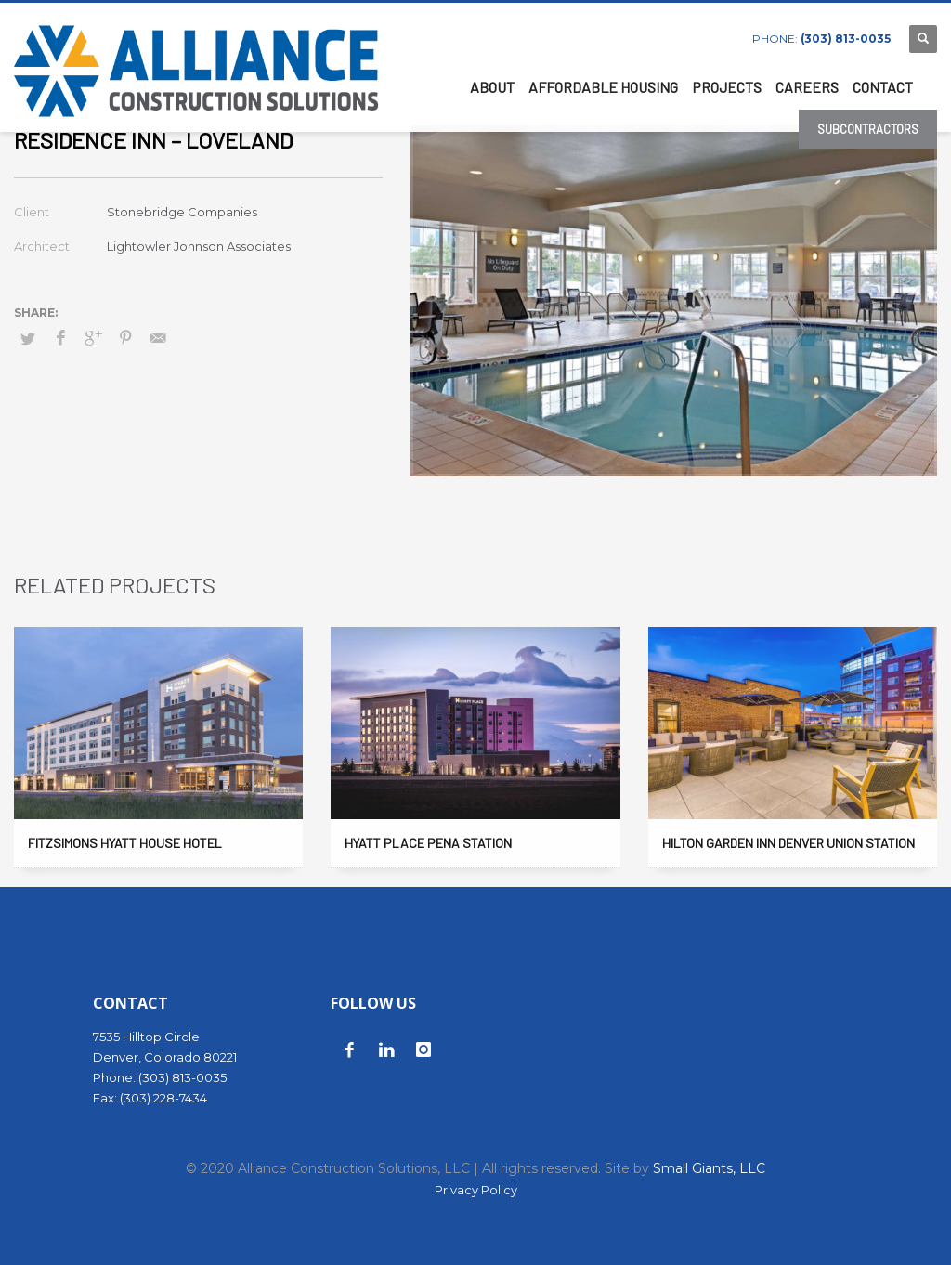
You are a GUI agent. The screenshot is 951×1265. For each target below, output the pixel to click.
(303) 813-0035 (846, 39)
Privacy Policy (476, 1189)
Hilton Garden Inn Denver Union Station (788, 843)
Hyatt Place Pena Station (428, 843)
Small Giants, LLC (709, 1168)
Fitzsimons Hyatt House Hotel (125, 843)
